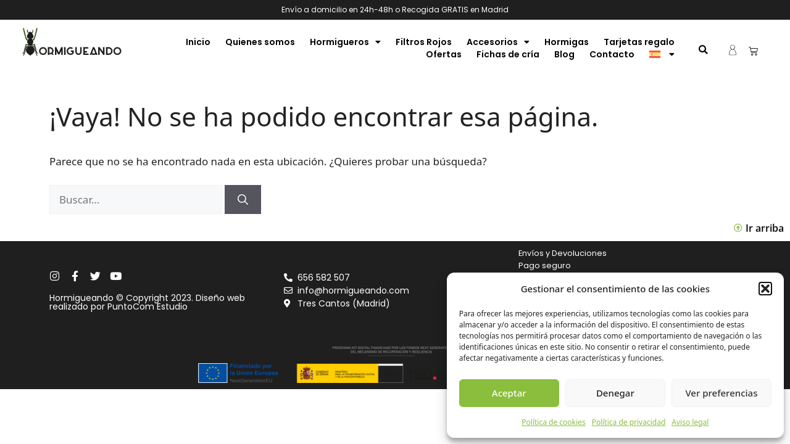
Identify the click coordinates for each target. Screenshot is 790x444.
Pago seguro (544, 265)
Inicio (198, 42)
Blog (564, 54)
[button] (765, 288)
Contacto (611, 54)
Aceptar (509, 393)
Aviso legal (690, 422)
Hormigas (566, 42)
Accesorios (498, 42)
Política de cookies (553, 422)
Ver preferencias (721, 393)
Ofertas (444, 54)
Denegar (615, 393)
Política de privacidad (629, 422)
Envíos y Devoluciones (562, 253)
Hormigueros (345, 42)
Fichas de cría (507, 54)
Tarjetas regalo (639, 42)
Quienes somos (260, 42)
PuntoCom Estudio (147, 306)
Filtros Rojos (424, 42)
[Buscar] (243, 200)
